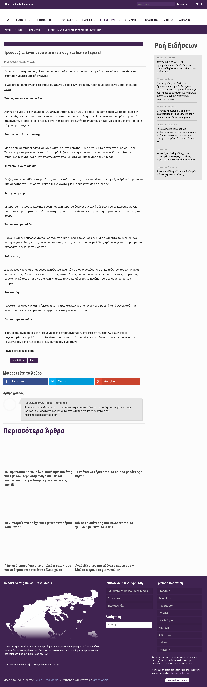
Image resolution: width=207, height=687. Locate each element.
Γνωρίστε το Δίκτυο (46, 664)
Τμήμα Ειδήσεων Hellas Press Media (45, 402)
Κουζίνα (164, 627)
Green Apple (100, 680)
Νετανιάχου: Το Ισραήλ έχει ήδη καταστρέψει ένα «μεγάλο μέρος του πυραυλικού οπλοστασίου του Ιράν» (177, 154)
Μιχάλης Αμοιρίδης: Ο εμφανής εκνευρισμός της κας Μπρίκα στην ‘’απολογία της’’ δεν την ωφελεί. (177, 111)
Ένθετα (163, 613)
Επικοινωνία (115, 605)
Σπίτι (32, 360)
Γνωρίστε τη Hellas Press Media (127, 591)
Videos (163, 642)
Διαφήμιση (114, 598)
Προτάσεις (166, 605)
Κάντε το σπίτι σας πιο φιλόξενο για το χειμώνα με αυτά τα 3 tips (104, 525)
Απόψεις (164, 649)
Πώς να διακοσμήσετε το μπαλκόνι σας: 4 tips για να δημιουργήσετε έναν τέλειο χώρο (37, 568)
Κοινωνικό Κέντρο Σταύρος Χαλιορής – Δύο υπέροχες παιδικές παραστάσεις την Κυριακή (177, 172)
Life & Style (34, 30)
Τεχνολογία (166, 598)
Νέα (20, 30)
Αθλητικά (165, 635)
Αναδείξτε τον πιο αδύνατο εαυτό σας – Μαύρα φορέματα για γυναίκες (104, 568)
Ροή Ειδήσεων (175, 45)
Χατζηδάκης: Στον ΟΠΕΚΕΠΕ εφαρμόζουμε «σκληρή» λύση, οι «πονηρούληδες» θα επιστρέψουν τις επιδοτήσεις (177, 64)
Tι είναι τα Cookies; (180, 673)
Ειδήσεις (164, 591)
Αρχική (8, 30)
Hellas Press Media (46, 680)
